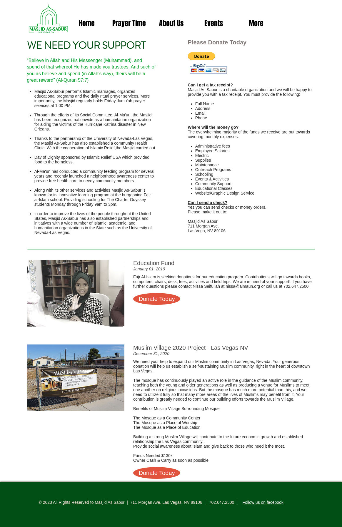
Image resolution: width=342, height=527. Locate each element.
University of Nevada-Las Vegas (123, 138)
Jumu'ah (124, 100)
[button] (201, 56)
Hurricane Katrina (100, 124)
